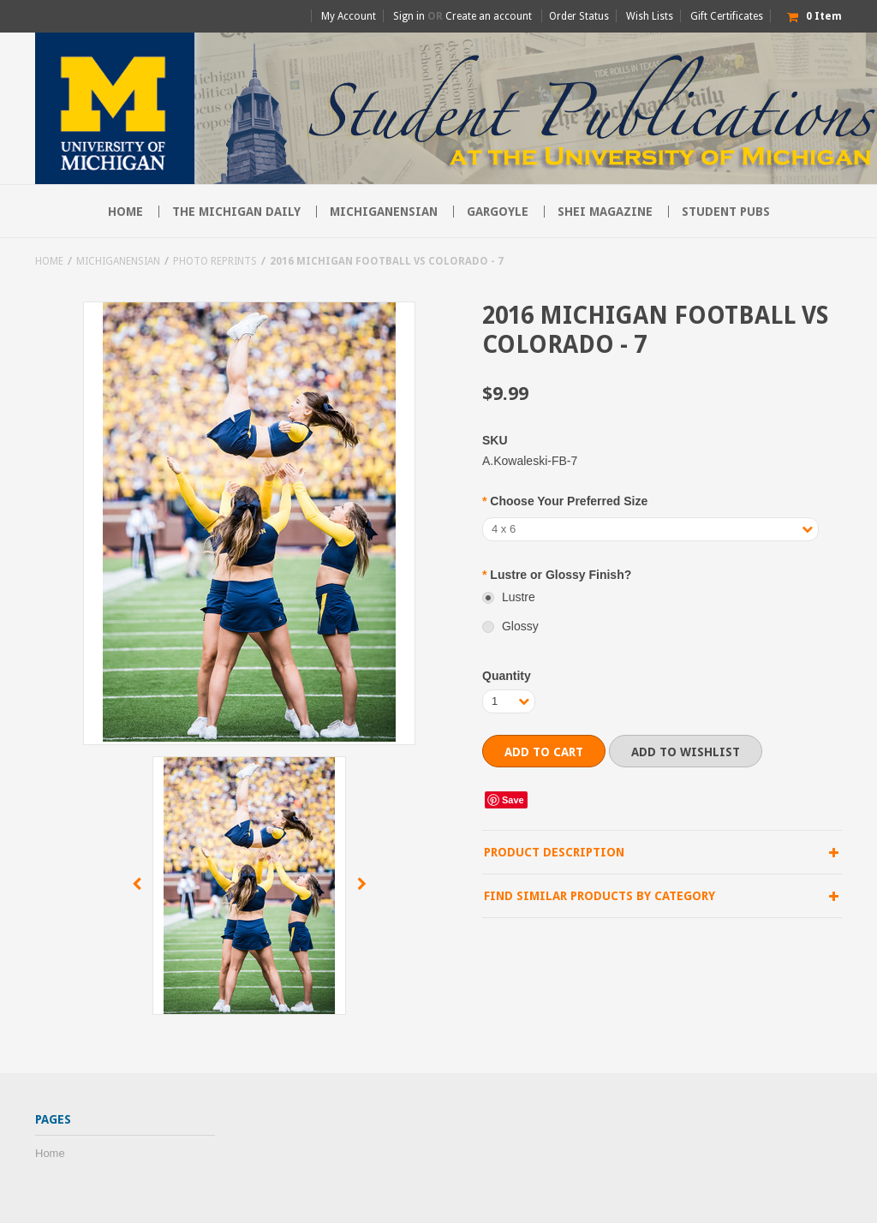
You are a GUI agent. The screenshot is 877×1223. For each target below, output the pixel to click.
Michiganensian (384, 212)
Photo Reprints (215, 261)
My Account (348, 16)
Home (49, 261)
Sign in (409, 16)
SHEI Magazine (605, 212)
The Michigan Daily (236, 212)
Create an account (488, 16)
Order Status (579, 16)
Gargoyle (497, 212)
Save (513, 800)
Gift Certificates (726, 16)
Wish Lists (649, 16)
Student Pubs (726, 212)
